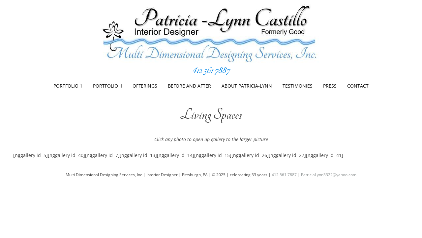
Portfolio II (107, 86)
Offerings (145, 86)
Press (330, 86)
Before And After (189, 86)
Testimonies (298, 86)
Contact (358, 86)
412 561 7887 (211, 70)
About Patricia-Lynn (247, 86)
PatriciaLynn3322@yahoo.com (328, 175)
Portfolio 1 (67, 86)
